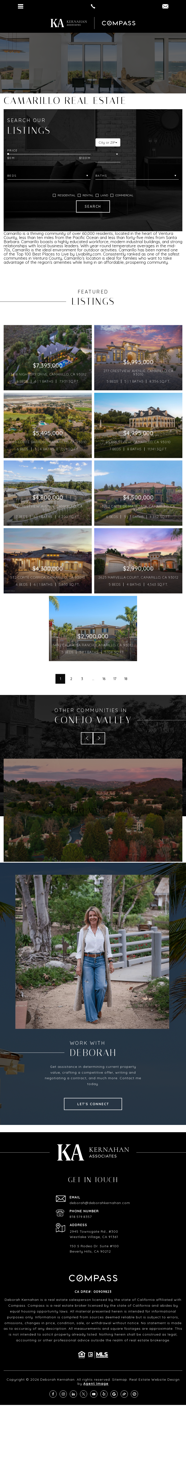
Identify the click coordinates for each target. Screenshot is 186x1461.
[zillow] (124, 1394)
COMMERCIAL (121, 195)
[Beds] (49, 176)
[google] (114, 1394)
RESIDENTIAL (64, 195)
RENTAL (85, 195)
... (93, 699)
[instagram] (63, 1394)
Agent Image (95, 1383)
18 (125, 699)
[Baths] (137, 176)
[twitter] (83, 1394)
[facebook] (53, 1394)
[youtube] (93, 1394)
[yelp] (104, 1394)
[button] (107, 142)
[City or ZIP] (107, 154)
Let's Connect (93, 1125)
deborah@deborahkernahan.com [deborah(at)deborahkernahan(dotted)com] (100, 1203)
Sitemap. (120, 1379)
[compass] (134, 1394)
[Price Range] (49, 150)
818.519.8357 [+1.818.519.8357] (81, 1216)
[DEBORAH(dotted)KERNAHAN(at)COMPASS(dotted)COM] (165, 6)
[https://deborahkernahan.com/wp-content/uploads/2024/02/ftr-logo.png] (68, 23)
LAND (102, 195)
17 (114, 699)
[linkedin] (73, 1394)
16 (103, 699)
